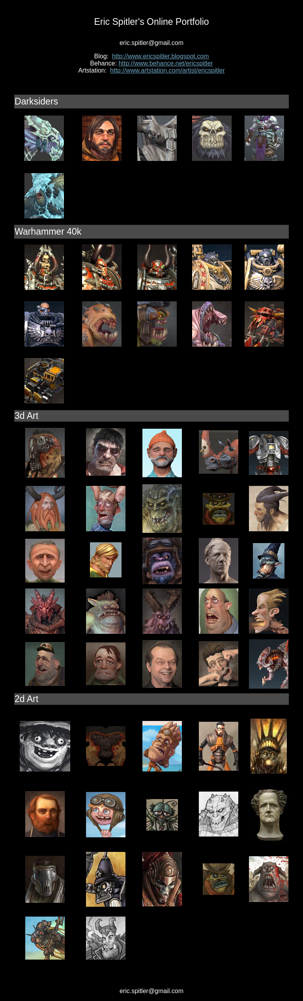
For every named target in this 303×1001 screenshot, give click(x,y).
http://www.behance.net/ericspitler (165, 63)
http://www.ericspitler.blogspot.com (160, 56)
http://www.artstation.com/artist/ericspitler (167, 70)
